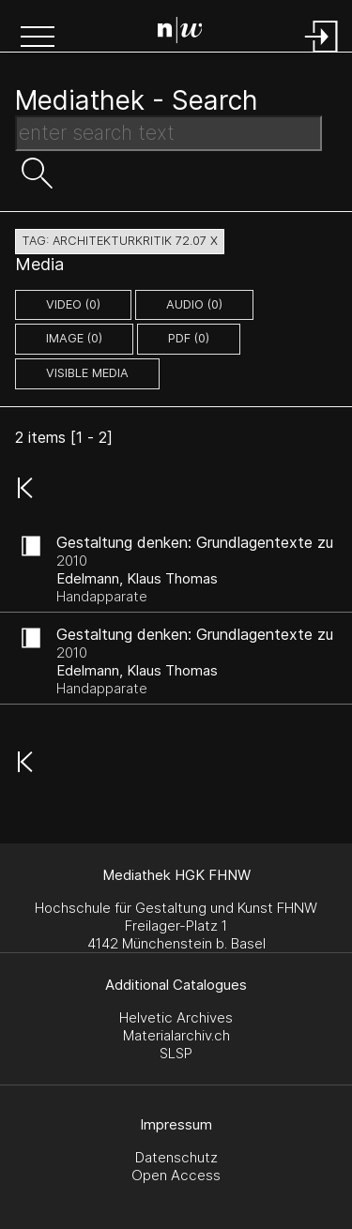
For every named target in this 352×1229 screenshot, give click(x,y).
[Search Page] (180, 33)
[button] (37, 38)
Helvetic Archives (176, 1017)
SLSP (176, 1053)
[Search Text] (168, 133)
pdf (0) (188, 338)
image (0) (74, 338)
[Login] (321, 54)
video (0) (73, 304)
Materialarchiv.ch (176, 1035)
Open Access (176, 1175)
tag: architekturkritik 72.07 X (120, 241)
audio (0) (194, 304)
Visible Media (87, 373)
